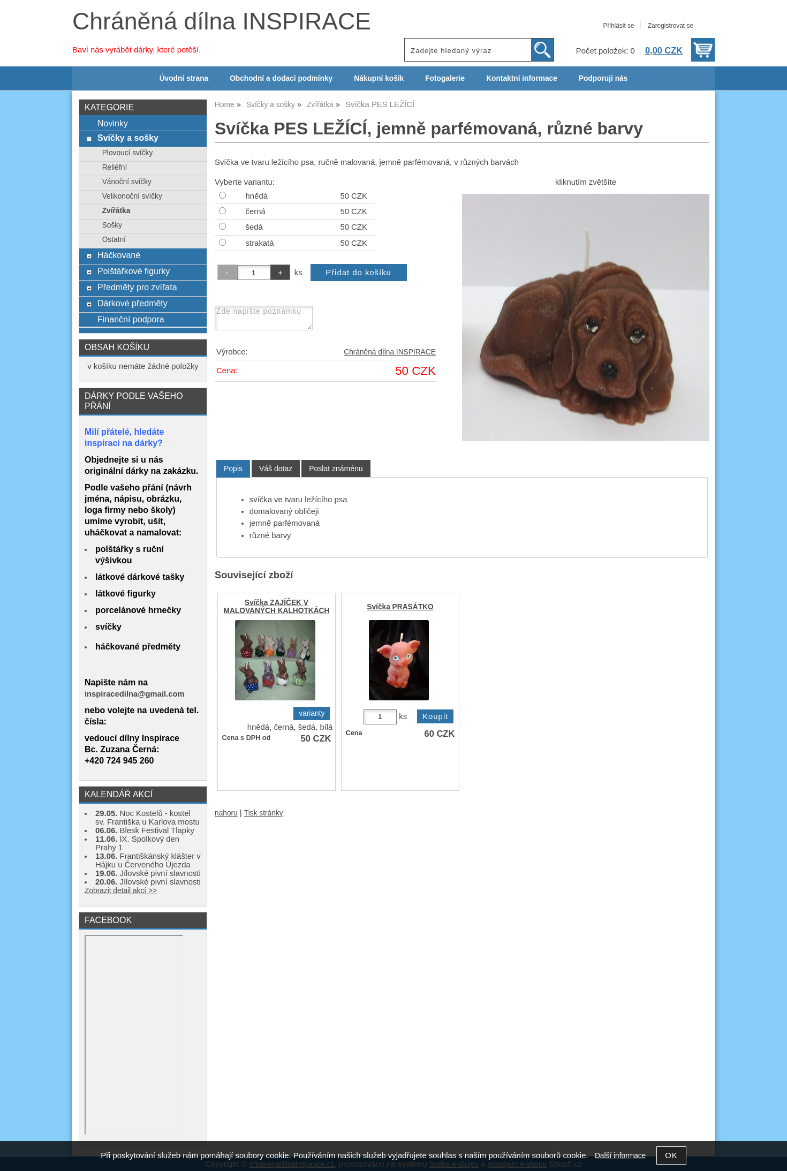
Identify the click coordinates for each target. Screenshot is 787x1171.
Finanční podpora (130, 319)
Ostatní (114, 240)
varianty (311, 713)
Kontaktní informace (521, 78)
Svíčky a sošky (127, 137)
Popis (233, 468)
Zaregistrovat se (670, 25)
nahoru (226, 813)
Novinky (112, 123)
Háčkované (118, 255)
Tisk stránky (263, 813)
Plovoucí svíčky (127, 153)
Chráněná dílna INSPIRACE (221, 21)
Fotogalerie (445, 78)
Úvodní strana (184, 78)
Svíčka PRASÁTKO (400, 607)
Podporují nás (603, 78)
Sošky (112, 225)
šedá (254, 227)
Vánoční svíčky (127, 182)
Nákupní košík (379, 78)
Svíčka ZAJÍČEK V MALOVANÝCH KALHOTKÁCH (277, 607)
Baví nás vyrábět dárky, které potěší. (136, 50)
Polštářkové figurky (133, 271)
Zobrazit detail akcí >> (121, 891)
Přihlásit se (618, 25)
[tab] (233, 469)
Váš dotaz (275, 468)
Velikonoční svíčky (132, 196)
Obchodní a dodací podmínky (281, 78)
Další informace (620, 1156)
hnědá (257, 196)
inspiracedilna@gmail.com (135, 694)
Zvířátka (116, 211)
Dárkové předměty (132, 303)
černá (256, 211)
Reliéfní (114, 167)
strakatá (260, 243)
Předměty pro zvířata (137, 287)
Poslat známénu (335, 468)
